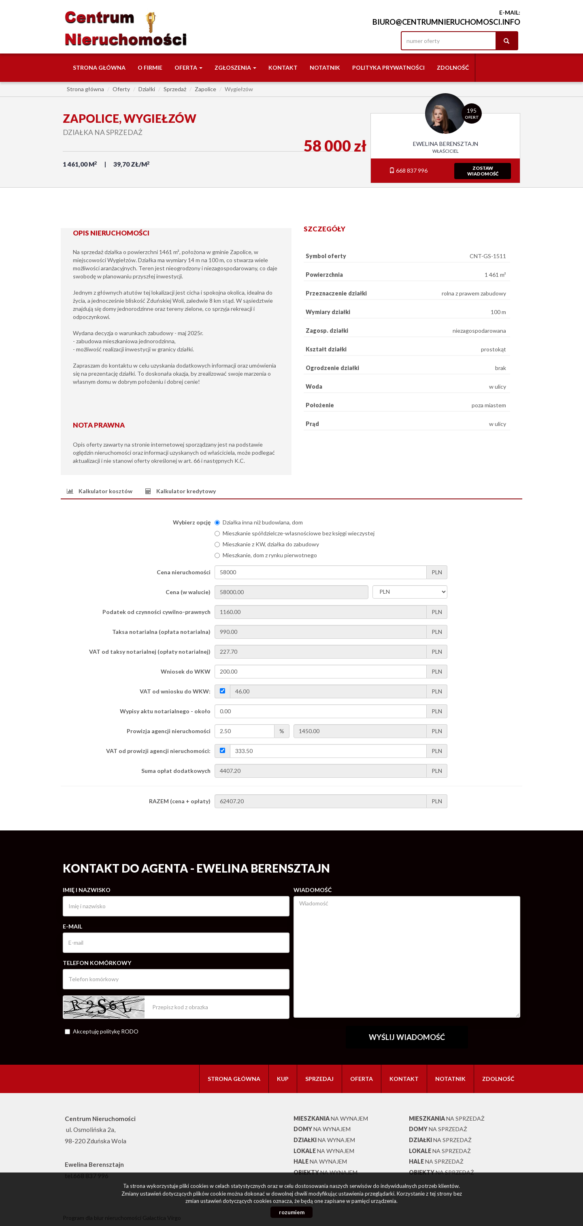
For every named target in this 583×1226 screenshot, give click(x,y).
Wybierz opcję (192, 522)
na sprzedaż (447, 1118)
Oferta (361, 1078)
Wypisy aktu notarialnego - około (165, 711)
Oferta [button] (188, 67)
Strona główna (99, 67)
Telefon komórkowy (97, 962)
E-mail (72, 926)
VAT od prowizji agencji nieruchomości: (158, 750)
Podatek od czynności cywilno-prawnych (156, 611)
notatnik (325, 67)
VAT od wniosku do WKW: (175, 691)
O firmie (150, 67)
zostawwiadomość (482, 170)
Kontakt (283, 67)
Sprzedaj (319, 1078)
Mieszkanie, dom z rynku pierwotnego (266, 555)
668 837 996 (408, 170)
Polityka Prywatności (388, 67)
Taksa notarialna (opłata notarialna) (161, 631)
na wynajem (331, 1118)
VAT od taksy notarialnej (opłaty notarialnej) (150, 651)
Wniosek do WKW (186, 671)
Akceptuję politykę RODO (101, 1031)
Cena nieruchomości (184, 572)
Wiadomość (313, 889)
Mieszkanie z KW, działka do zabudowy (267, 544)
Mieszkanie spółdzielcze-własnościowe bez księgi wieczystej (294, 533)
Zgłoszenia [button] (235, 67)
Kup (283, 1078)
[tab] (99, 491)
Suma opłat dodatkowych (176, 770)
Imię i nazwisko (87, 889)
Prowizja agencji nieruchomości (169, 730)
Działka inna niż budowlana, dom (259, 522)
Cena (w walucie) (188, 591)
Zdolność (453, 67)
